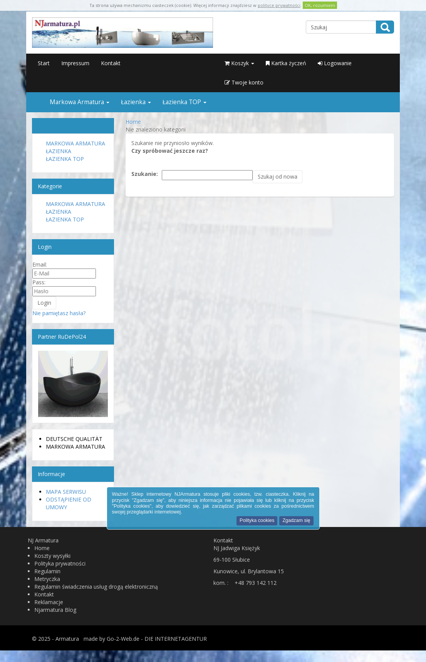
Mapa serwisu (66, 491)
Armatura (67, 638)
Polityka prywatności (60, 563)
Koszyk (239, 63)
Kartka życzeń (286, 63)
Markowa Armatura (79, 102)
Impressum (75, 63)
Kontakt (111, 63)
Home (42, 548)
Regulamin (47, 571)
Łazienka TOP (184, 102)
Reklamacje (48, 602)
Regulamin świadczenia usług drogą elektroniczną (96, 586)
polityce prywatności (279, 5)
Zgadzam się (296, 520)
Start (44, 63)
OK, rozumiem (320, 5)
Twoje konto (244, 82)
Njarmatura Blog (55, 609)
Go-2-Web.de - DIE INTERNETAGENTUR (157, 638)
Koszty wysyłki (52, 555)
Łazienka (136, 102)
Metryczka (47, 579)
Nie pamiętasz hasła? (59, 313)
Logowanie (335, 63)
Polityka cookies (257, 520)
